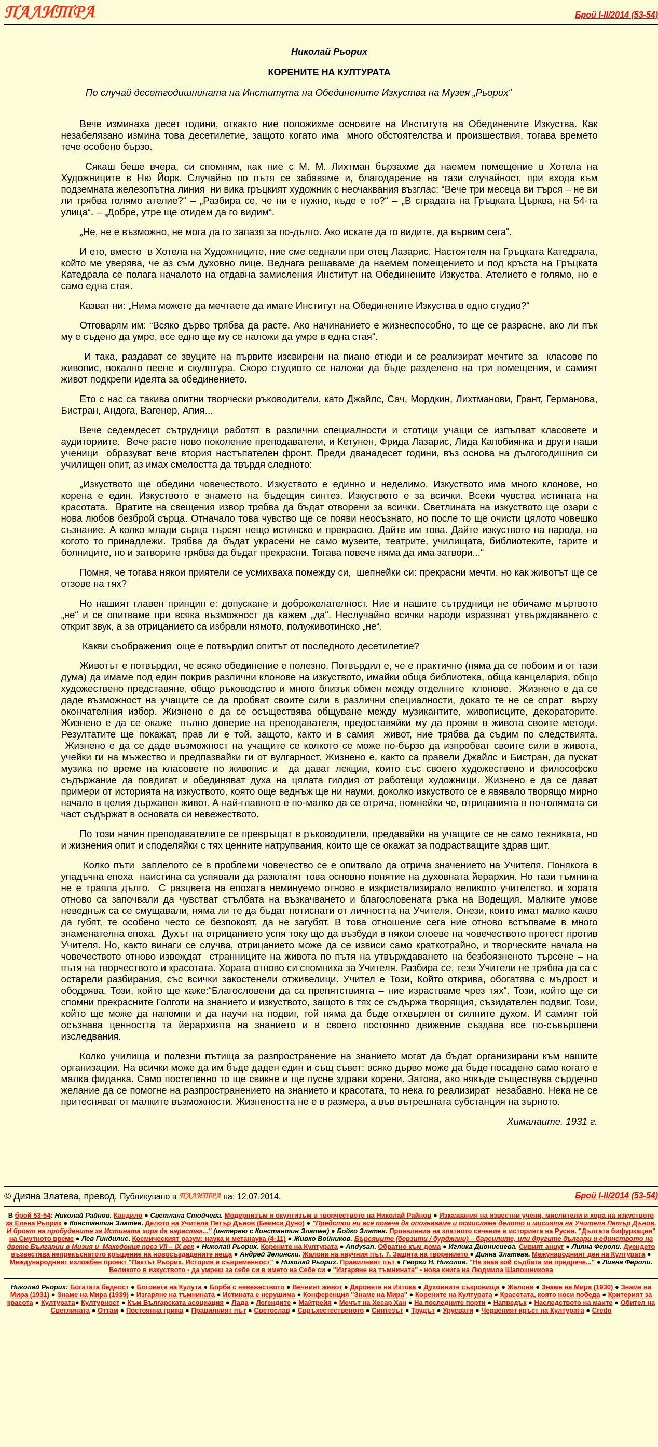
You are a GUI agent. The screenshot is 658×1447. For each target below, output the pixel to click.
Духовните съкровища (462, 1287)
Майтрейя (314, 1302)
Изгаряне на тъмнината (175, 1295)
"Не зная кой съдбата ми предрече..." (532, 1262)
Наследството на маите (573, 1302)
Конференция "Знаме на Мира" (355, 1295)
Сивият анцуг (541, 1246)
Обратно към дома (409, 1246)
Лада (239, 1302)
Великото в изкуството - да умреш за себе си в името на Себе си (217, 1270)
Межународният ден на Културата (588, 1254)
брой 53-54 (33, 1215)
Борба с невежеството (247, 1287)
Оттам (108, 1310)
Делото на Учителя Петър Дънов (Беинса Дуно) (225, 1223)
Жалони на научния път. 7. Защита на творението (386, 1254)
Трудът (423, 1310)
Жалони (521, 1287)
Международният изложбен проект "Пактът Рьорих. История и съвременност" (141, 1262)
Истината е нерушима (259, 1295)
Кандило (128, 1215)
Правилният (211, 1310)
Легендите (273, 1302)
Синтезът (387, 1310)
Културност (100, 1302)
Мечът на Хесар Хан (372, 1302)
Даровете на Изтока (383, 1287)
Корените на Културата (299, 1246)
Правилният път (367, 1262)
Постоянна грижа (154, 1310)
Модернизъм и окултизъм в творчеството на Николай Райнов (328, 1215)
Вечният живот (317, 1287)
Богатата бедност (99, 1287)
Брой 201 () (616, 14)
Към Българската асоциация (175, 1302)
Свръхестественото (330, 1310)
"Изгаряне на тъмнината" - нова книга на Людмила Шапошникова (443, 1270)
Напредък (510, 1302)
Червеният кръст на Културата (532, 1310)
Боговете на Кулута (168, 1287)
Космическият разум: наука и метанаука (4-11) (209, 1239)
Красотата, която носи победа (550, 1295)
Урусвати (458, 1310)
